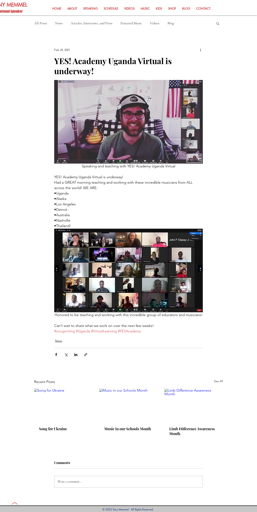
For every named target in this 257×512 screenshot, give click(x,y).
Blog (170, 23)
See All (218, 381)
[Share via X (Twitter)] (66, 354)
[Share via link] (86, 354)
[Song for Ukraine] (63, 405)
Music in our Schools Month (127, 428)
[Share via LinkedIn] (76, 354)
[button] (218, 23)
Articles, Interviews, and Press (91, 23)
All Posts (40, 23)
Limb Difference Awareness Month (192, 431)
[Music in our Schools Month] (128, 405)
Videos (154, 23)
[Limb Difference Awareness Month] (193, 405)
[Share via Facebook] (56, 354)
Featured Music (131, 23)
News (59, 23)
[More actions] (200, 49)
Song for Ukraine (53, 428)
